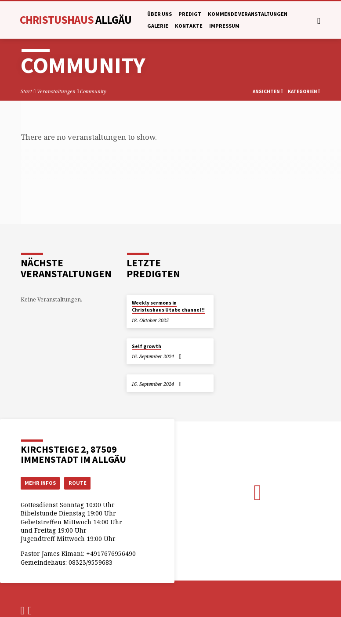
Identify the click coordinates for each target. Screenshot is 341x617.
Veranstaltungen (56, 91)
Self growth (146, 346)
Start (26, 91)
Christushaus (76, 20)
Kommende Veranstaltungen (247, 14)
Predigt (189, 14)
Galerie (157, 25)
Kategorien (304, 91)
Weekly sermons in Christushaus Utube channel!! (168, 306)
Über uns (159, 14)
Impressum (224, 25)
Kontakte (189, 25)
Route (78, 482)
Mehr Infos (41, 482)
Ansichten (268, 91)
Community (93, 91)
